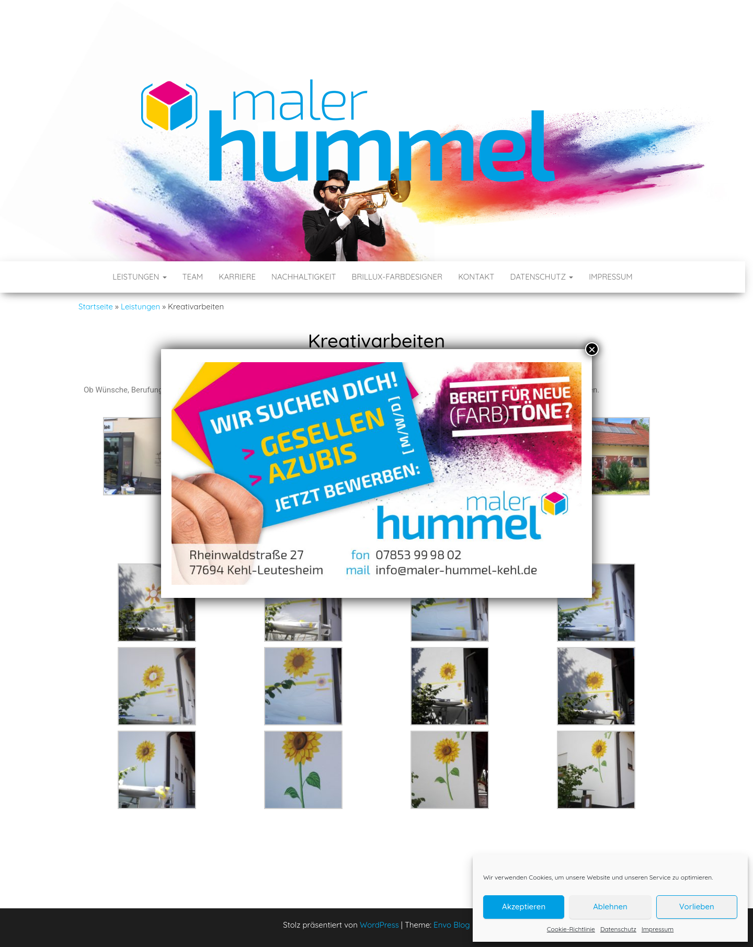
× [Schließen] (592, 349)
